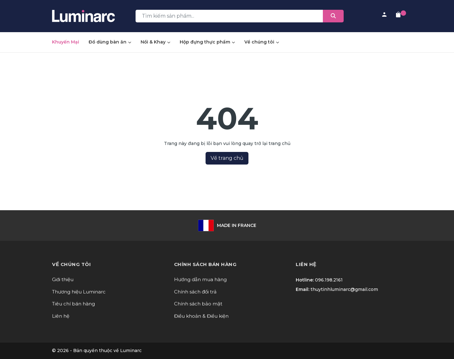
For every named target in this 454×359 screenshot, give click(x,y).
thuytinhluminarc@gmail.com (344, 289)
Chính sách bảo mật (198, 304)
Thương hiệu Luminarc (79, 292)
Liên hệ (60, 316)
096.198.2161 (329, 280)
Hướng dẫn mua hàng (200, 279)
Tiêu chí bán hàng (73, 304)
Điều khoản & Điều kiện (201, 316)
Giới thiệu (62, 279)
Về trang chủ (227, 158)
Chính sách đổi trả (195, 292)
